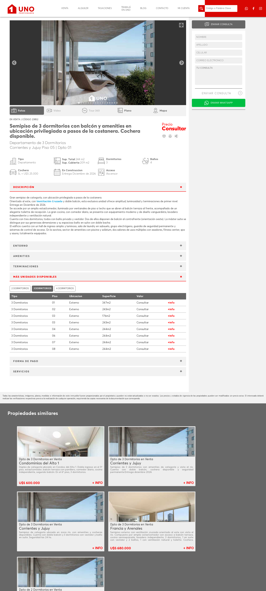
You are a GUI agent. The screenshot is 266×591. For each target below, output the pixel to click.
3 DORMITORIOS (42, 288)
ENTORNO (20, 246)
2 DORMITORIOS (20, 288)
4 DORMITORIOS (65, 288)
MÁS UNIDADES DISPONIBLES (35, 277)
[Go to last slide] (14, 63)
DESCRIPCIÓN (23, 187)
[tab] (79, 103)
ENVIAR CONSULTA (222, 24)
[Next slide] (181, 63)
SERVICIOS (21, 371)
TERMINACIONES (25, 266)
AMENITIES (21, 256)
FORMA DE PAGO (25, 361)
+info (171, 302)
